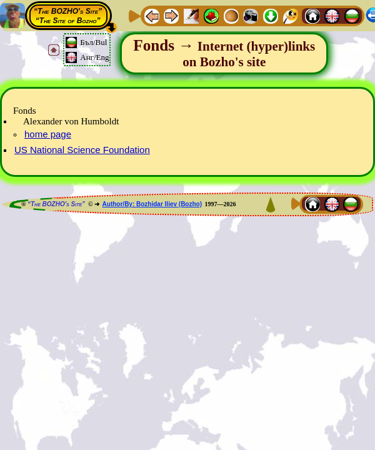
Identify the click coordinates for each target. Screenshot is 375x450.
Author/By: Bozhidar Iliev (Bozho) (152, 204)
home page (47, 134)
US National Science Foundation (82, 149)
